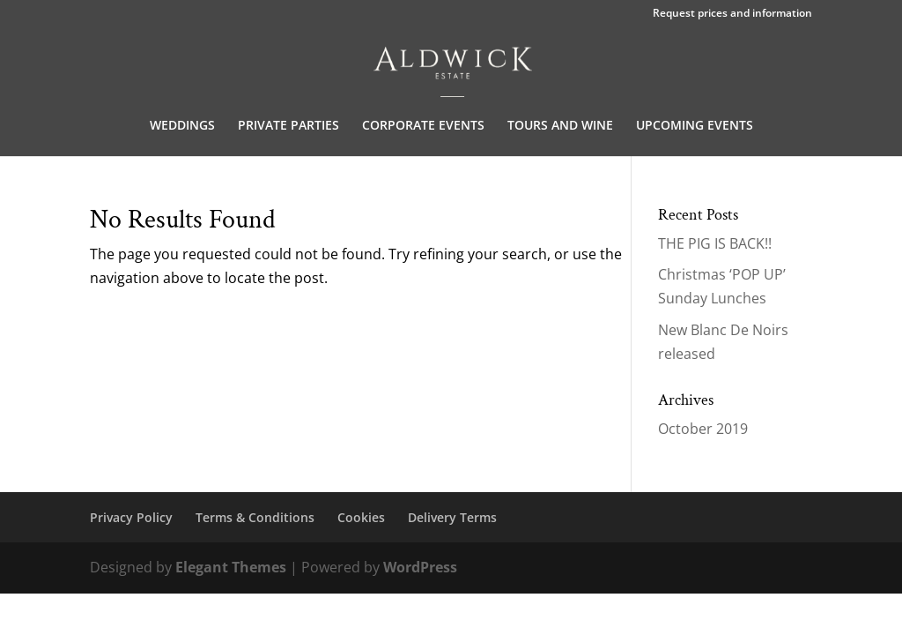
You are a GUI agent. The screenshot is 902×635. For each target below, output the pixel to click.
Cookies (361, 517)
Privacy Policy (131, 517)
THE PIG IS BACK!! (715, 243)
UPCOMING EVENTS (694, 126)
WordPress (420, 567)
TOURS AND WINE (560, 126)
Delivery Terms (452, 517)
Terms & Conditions (255, 517)
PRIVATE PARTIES (288, 126)
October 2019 (703, 428)
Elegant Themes (230, 567)
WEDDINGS (182, 126)
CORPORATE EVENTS (423, 126)
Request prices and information (732, 14)
